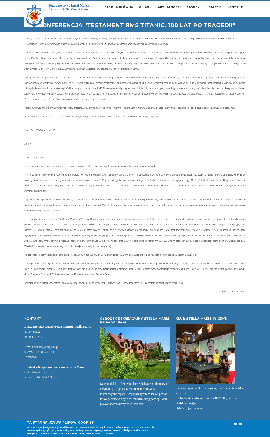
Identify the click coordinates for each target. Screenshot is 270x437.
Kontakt (235, 7)
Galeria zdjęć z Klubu (189, 408)
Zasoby (193, 7)
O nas (144, 7)
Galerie (215, 7)
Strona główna (118, 7)
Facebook (30, 357)
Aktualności (169, 7)
